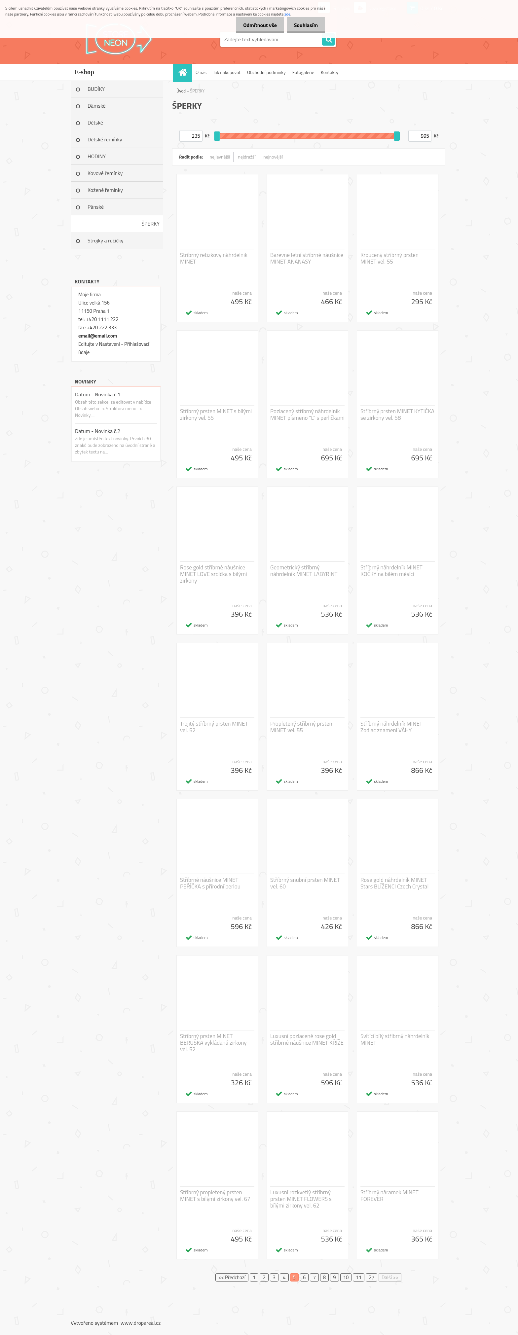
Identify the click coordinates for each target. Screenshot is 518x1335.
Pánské (96, 207)
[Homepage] (184, 72)
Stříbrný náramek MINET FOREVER (389, 1195)
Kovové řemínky (105, 173)
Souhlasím (305, 25)
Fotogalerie (303, 72)
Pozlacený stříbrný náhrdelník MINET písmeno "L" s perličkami (307, 414)
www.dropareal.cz (141, 1323)
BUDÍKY (96, 89)
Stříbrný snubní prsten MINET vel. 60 (305, 883)
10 (346, 1277)
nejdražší (246, 156)
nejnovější (273, 156)
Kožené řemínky (105, 190)
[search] (328, 39)
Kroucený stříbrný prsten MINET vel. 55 (389, 258)
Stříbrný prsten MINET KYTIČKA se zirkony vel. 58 (397, 414)
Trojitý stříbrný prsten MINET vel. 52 (214, 727)
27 (371, 1277)
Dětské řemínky (105, 139)
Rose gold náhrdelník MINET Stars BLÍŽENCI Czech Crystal (394, 883)
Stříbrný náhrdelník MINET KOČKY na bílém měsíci (391, 570)
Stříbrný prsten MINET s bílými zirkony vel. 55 (216, 414)
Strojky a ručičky (106, 240)
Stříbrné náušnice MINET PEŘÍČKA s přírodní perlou (210, 883)
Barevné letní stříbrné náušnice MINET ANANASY (306, 258)
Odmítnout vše (257, 25)
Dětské (95, 122)
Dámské (97, 106)
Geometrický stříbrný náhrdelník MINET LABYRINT (303, 570)
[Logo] (116, 39)
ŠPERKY (150, 224)
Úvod (181, 91)
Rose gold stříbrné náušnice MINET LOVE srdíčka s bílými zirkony (213, 574)
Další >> (390, 1277)
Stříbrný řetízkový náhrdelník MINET (213, 258)
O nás (201, 72)
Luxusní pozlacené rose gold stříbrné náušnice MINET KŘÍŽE (307, 1039)
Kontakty (329, 72)
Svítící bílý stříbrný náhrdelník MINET (394, 1039)
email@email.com (97, 336)
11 (358, 1277)
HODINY (97, 156)
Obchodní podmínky (266, 72)
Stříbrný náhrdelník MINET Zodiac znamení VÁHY (391, 727)
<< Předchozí (231, 1277)
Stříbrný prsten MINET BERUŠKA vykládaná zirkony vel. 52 (213, 1043)
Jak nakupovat (226, 72)
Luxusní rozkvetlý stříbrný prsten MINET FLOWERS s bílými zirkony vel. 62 (301, 1199)
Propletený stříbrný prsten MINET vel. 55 (301, 727)
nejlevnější (220, 156)
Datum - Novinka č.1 (97, 394)
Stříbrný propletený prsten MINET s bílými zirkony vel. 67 (215, 1195)
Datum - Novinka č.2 (97, 431)
